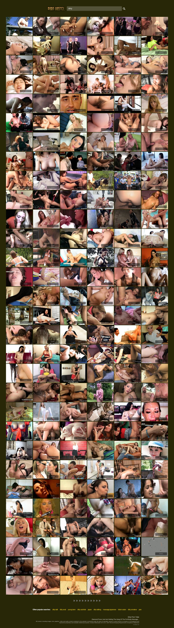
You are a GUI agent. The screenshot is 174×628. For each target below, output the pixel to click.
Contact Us (136, 624)
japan (90, 609)
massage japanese (109, 609)
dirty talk (55, 609)
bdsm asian (122, 609)
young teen (71, 609)
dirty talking (97, 609)
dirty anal (63, 609)
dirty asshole (81, 609)
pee (140, 609)
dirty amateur (132, 609)
